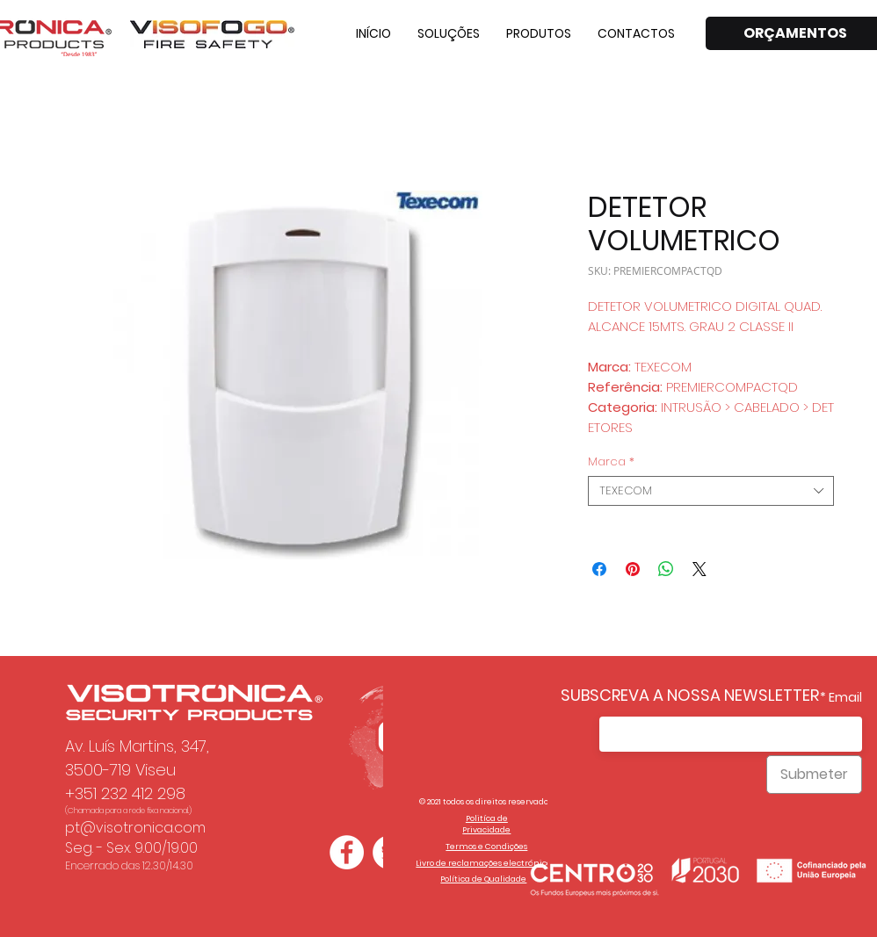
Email (845, 697)
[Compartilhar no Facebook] (599, 569)
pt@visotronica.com (135, 828)
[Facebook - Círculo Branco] (347, 852)
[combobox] (711, 491)
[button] (448, 33)
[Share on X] (699, 569)
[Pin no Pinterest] (632, 569)
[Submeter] (814, 774)
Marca (611, 462)
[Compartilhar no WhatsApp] (666, 569)
